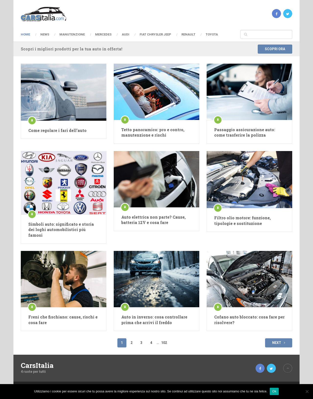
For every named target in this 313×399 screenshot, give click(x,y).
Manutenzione (72, 34)
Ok (274, 391)
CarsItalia (37, 365)
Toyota (212, 34)
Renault (188, 34)
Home (25, 34)
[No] (306, 391)
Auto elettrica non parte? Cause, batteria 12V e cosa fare (153, 219)
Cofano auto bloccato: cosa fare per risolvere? (249, 319)
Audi (125, 34)
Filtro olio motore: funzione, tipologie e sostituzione (242, 220)
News (44, 34)
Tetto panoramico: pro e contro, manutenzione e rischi (152, 132)
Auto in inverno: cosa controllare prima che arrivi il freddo (154, 319)
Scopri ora (275, 49)
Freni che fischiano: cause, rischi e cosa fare (63, 319)
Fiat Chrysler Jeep (155, 34)
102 (164, 343)
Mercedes (103, 34)
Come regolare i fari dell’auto (57, 130)
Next (278, 343)
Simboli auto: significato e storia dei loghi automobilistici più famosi (61, 230)
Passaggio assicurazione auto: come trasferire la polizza (244, 132)
